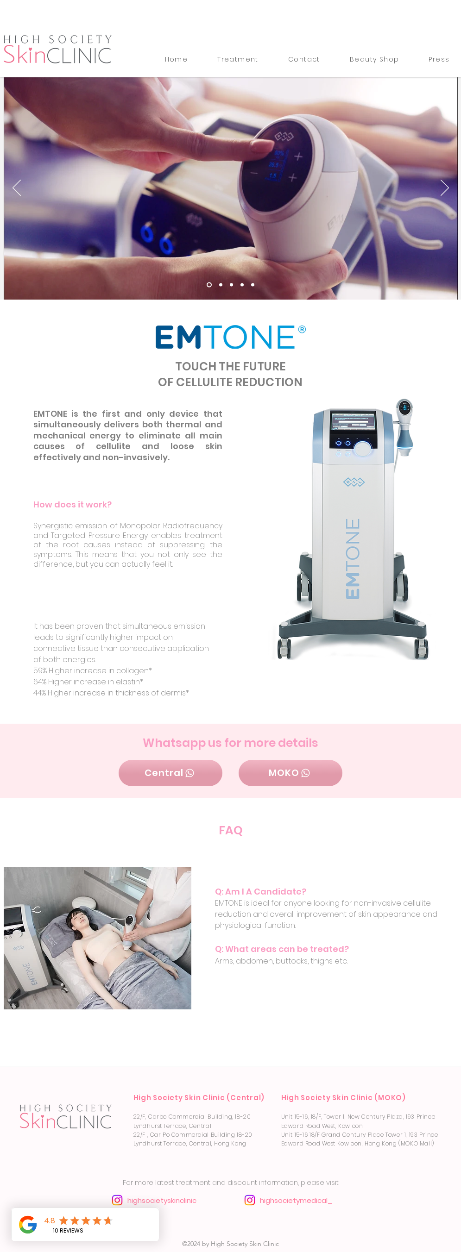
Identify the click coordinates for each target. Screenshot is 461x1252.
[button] (238, 59)
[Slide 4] (209, 284)
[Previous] (17, 188)
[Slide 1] (252, 284)
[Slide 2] (220, 284)
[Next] (445, 188)
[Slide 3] (231, 284)
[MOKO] (290, 773)
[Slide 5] (242, 284)
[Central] (170, 773)
